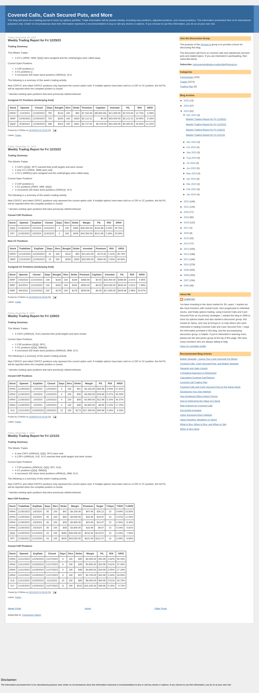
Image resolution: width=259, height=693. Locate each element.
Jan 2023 (192, 194)
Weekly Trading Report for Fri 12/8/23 (33, 316)
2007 (187, 280)
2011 (187, 259)
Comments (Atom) (31, 615)
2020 (187, 212)
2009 (187, 270)
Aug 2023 (192, 157)
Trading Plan (186, 86)
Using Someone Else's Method (196, 415)
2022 (187, 201)
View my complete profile (193, 346)
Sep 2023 (192, 152)
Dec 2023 (192, 115)
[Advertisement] (28, 650)
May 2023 (192, 173)
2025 (187, 100)
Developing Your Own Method (195, 391)
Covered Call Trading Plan (193, 382)
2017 (187, 228)
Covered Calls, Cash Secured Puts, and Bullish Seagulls (209, 363)
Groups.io (206, 44)
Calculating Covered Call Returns (197, 377)
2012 (187, 254)
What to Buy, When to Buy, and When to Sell (203, 424)
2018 (187, 222)
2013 (187, 249)
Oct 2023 (192, 147)
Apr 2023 (192, 178)
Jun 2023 (192, 168)
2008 (187, 275)
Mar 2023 (192, 184)
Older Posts (161, 608)
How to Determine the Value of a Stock (200, 401)
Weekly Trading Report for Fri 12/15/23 (34, 149)
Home (88, 608)
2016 (187, 233)
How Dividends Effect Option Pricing (199, 396)
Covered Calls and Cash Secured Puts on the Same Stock (210, 387)
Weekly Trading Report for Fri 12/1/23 (33, 435)
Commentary (186, 77)
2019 (187, 217)
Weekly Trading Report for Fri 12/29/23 (34, 40)
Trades (18, 135)
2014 (187, 243)
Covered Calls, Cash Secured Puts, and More (60, 15)
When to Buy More (189, 429)
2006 (187, 285)
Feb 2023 (192, 189)
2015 (187, 238)
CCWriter (189, 299)
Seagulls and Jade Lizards (194, 368)
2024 (187, 105)
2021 (187, 206)
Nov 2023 (192, 142)
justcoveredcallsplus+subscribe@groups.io (215, 64)
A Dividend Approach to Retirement (198, 373)
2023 (187, 111)
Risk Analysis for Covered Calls (196, 405)
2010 (187, 264)
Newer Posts (14, 608)
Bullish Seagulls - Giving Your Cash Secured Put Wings (208, 359)
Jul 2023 (191, 163)
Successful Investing (190, 410)
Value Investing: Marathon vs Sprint (198, 419)
